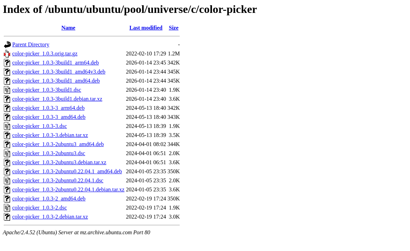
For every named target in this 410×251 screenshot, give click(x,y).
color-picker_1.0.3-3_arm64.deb (48, 108)
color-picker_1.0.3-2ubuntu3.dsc (48, 153)
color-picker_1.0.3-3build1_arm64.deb (55, 63)
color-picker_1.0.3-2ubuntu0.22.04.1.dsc (57, 180)
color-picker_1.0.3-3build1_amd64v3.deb (58, 72)
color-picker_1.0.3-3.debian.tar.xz (50, 135)
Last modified (146, 28)
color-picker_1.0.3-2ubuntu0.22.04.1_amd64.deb (67, 171)
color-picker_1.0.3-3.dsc (39, 126)
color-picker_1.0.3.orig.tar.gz (45, 53)
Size (173, 28)
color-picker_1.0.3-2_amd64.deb (49, 198)
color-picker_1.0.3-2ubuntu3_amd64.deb (58, 144)
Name (68, 28)
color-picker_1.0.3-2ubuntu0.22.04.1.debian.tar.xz (68, 189)
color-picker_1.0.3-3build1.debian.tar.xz (57, 99)
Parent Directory (30, 44)
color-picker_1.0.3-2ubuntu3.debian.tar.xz (59, 162)
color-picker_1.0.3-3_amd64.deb (49, 117)
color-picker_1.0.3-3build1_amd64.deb (56, 81)
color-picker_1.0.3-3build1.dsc (46, 90)
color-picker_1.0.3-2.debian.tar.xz (50, 217)
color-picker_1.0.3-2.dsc (39, 208)
